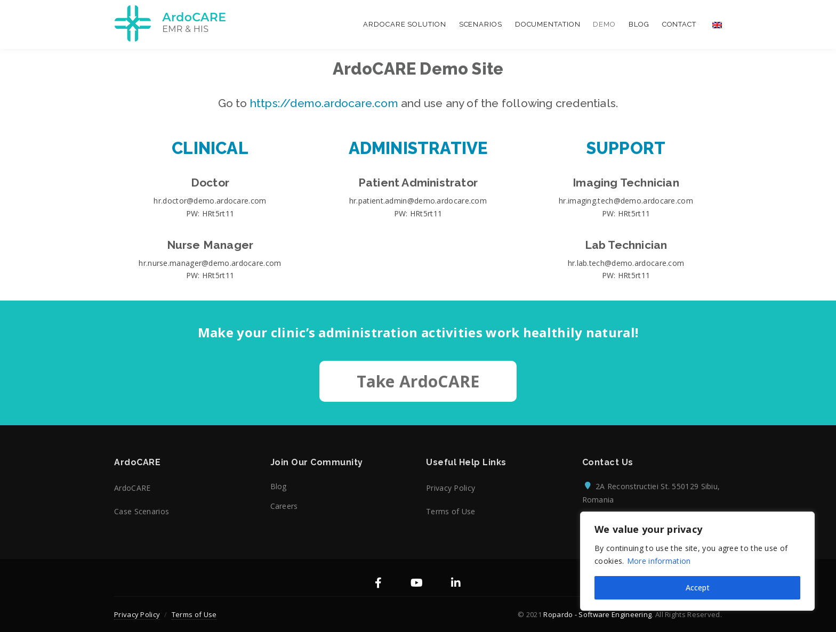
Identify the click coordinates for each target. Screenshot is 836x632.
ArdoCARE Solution (404, 24)
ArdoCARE (132, 488)
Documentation (548, 24)
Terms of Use (451, 511)
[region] (697, 561)
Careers (284, 506)
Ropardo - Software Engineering (597, 614)
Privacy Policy (450, 488)
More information (659, 561)
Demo (604, 24)
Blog (639, 24)
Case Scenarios (141, 511)
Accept (698, 587)
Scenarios (480, 24)
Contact (679, 24)
